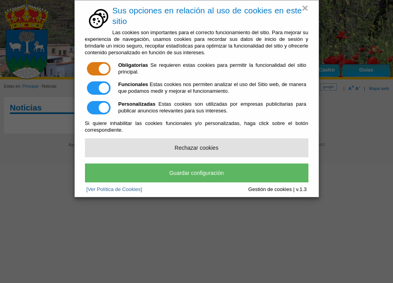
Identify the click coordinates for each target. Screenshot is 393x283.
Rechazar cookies (196, 148)
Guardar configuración (196, 173)
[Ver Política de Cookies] (114, 189)
